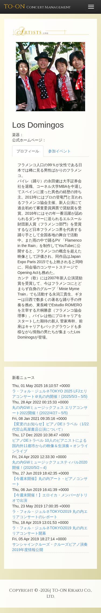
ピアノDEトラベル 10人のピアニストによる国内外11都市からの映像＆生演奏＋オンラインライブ (50, 445)
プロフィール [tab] (27, 151)
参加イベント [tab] (59, 151)
